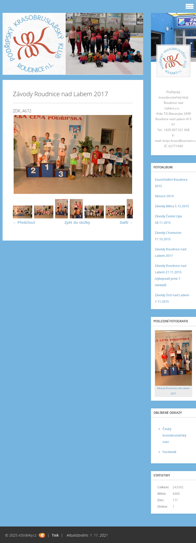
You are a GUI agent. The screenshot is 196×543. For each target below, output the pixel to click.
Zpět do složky (77, 222)
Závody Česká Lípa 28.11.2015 (168, 219)
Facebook (169, 452)
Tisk (55, 535)
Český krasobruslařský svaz (174, 435)
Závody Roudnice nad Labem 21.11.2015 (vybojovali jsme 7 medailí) (170, 275)
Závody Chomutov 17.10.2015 (168, 236)
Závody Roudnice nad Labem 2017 (170, 252)
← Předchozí (24, 222)
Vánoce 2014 (164, 196)
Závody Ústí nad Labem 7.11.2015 (172, 298)
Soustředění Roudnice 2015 (171, 182)
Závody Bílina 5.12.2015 (172, 206)
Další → (126, 222)
